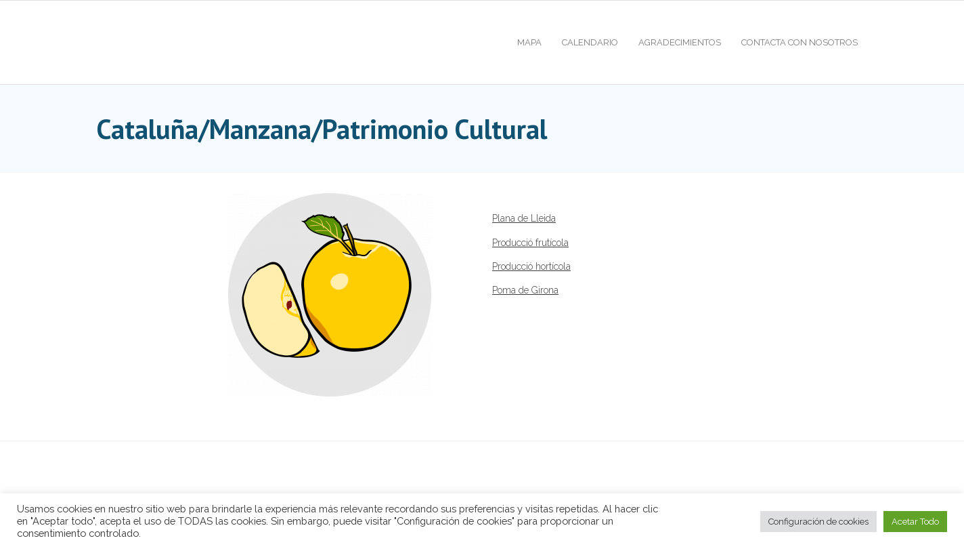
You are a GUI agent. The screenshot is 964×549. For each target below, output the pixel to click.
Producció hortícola (531, 266)
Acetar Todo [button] (915, 521)
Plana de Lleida (524, 218)
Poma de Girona (525, 290)
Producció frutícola (530, 242)
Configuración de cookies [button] (818, 521)
